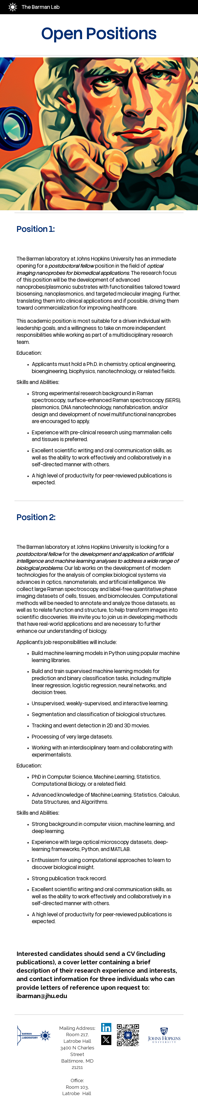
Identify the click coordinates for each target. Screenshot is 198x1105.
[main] (99, 33)
